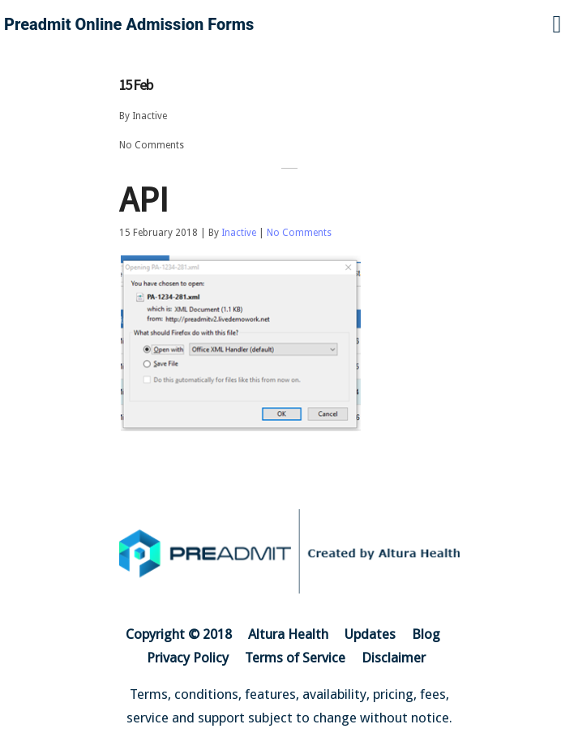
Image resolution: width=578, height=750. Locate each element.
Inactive (149, 116)
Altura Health (288, 634)
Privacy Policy (188, 657)
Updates (370, 634)
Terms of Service (295, 657)
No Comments (151, 145)
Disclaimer (394, 657)
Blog (426, 634)
